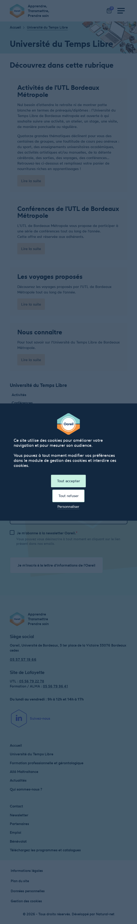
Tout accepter (68, 481)
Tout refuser (68, 495)
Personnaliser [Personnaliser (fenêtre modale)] (68, 506)
